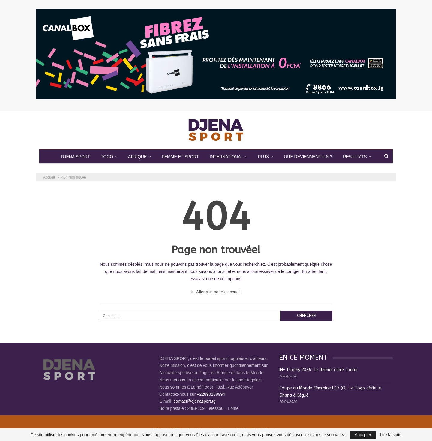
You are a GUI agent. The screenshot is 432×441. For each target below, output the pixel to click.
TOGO (107, 156)
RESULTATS (355, 156)
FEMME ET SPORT (180, 156)
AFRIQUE (137, 156)
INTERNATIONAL (226, 156)
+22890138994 (211, 394)
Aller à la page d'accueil (216, 292)
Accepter (363, 434)
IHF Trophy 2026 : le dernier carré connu (318, 369)
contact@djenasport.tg (194, 401)
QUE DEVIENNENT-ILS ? (308, 156)
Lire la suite (391, 435)
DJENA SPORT (75, 156)
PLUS (263, 156)
